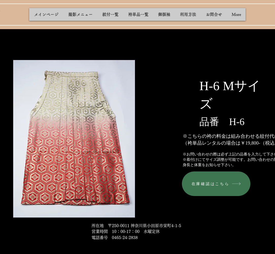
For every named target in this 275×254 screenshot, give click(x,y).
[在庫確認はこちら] (216, 183)
